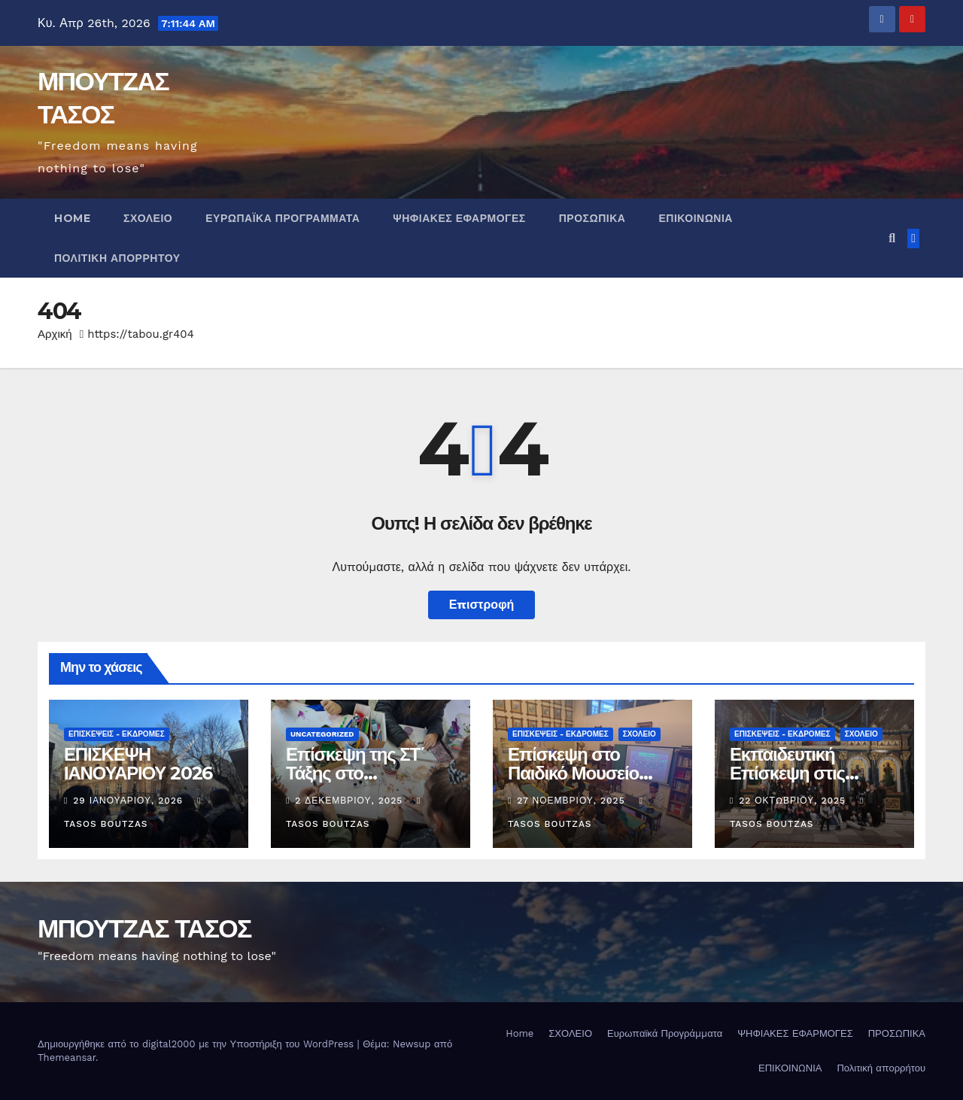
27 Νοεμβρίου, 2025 (572, 800)
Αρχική (55, 334)
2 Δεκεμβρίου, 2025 (350, 800)
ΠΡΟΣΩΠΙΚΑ (592, 218)
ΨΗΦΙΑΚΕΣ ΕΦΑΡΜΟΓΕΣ (459, 218)
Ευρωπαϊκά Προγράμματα (282, 218)
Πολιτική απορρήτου (117, 258)
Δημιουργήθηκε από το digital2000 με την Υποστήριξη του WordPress (197, 1044)
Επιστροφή (482, 604)
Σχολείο (639, 734)
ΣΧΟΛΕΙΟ (147, 218)
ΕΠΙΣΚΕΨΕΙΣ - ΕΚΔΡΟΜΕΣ (116, 734)
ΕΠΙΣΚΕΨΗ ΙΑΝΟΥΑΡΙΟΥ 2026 (138, 763)
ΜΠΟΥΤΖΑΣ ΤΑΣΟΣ (144, 928)
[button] (892, 238)
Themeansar (67, 1057)
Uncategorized (322, 734)
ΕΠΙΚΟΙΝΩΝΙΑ (695, 218)
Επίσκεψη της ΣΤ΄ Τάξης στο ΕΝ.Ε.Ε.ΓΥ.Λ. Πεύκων (368, 773)
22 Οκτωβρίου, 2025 (794, 800)
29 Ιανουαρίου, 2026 (130, 800)
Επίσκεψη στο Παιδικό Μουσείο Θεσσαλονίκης (573, 773)
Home (72, 218)
